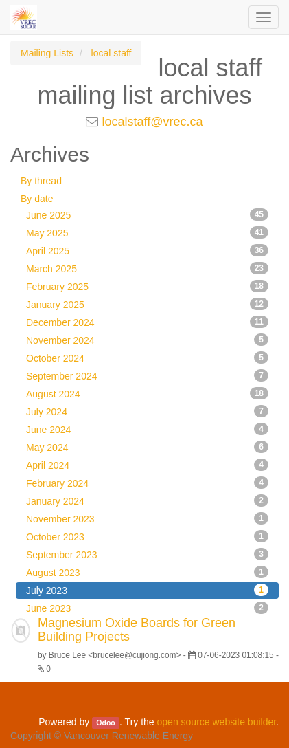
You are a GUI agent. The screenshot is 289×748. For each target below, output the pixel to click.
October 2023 (147, 536)
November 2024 (147, 339)
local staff (111, 52)
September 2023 (147, 554)
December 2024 (147, 322)
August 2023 (147, 572)
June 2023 (147, 608)
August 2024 (147, 393)
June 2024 (147, 429)
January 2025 (147, 304)
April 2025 (147, 250)
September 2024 (147, 375)
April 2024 (147, 465)
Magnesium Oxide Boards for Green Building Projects (136, 630)
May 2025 (147, 232)
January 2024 (147, 500)
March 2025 (147, 268)
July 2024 (147, 411)
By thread (41, 180)
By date (37, 198)
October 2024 (147, 357)
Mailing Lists (47, 52)
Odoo (105, 722)
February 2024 (147, 482)
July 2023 (147, 590)
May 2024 (147, 447)
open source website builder (217, 721)
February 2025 (147, 286)
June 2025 (147, 214)
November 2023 (147, 518)
